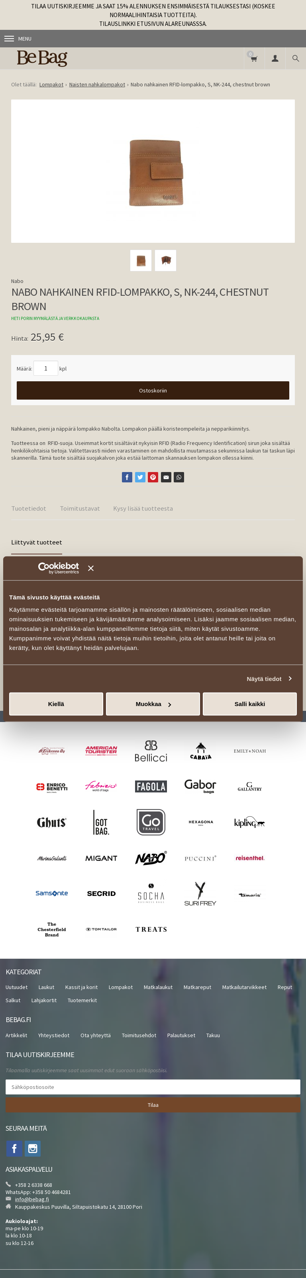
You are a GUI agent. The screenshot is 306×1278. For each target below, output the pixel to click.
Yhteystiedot (53, 1035)
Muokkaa (153, 703)
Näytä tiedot (264, 678)
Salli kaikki (250, 703)
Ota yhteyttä (95, 1035)
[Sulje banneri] (192, 568)
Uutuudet (16, 987)
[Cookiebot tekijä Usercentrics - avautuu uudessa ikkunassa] (55, 568)
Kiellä (56, 703)
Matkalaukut (158, 987)
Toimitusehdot (139, 1035)
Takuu (213, 1035)
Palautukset (181, 1035)
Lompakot (121, 987)
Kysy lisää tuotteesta (143, 508)
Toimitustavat (80, 508)
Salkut (13, 1000)
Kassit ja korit (81, 987)
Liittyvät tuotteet (36, 542)
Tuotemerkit (82, 1000)
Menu (17, 38)
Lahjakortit (44, 1000)
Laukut (46, 987)
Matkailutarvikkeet (244, 987)
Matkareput (197, 987)
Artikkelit (16, 1035)
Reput (285, 987)
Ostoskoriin (153, 390)
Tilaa (153, 1104)
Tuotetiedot (28, 508)
